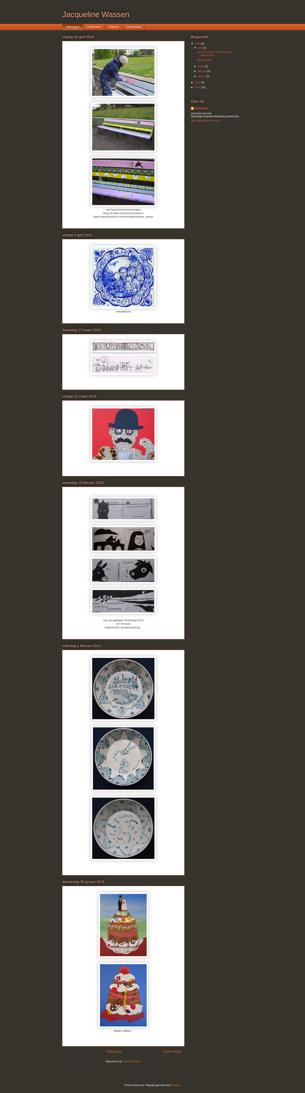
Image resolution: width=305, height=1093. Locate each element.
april (200, 47)
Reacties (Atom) (132, 1061)
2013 (198, 82)
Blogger (176, 1085)
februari (202, 71)
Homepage (114, 1051)
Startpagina (72, 26)
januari (202, 76)
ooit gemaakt (134, 26)
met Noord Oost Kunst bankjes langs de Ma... (214, 54)
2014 (198, 43)
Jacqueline (201, 108)
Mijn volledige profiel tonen (206, 120)
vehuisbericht (204, 60)
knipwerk (114, 26)
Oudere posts (172, 1051)
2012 (198, 87)
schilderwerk (94, 26)
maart (201, 66)
